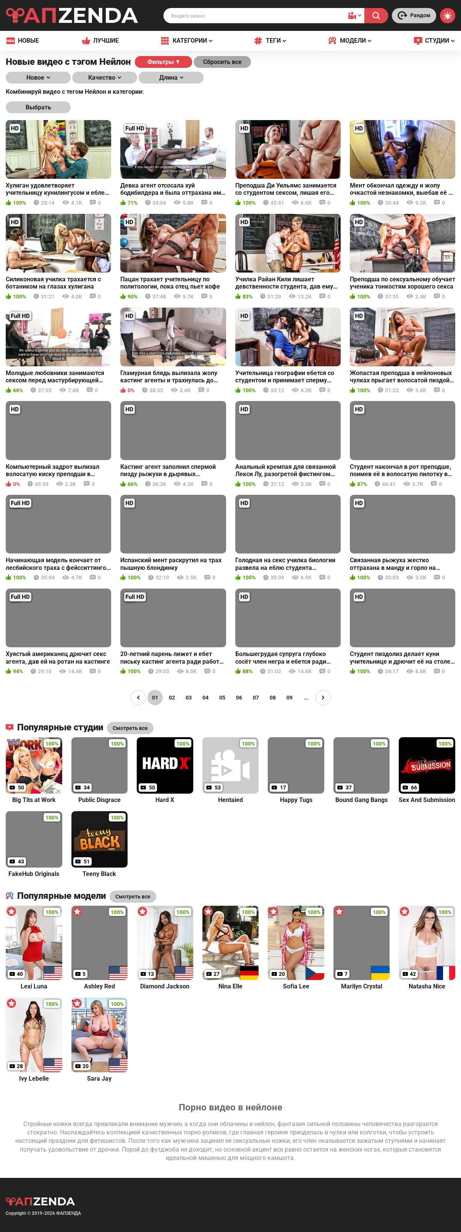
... (306, 698)
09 (289, 698)
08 (273, 698)
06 (239, 698)
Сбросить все (222, 62)
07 (256, 698)
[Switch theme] (447, 15)
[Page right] (323, 697)
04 (205, 698)
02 (172, 698)
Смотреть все (132, 897)
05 (222, 698)
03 (189, 698)
